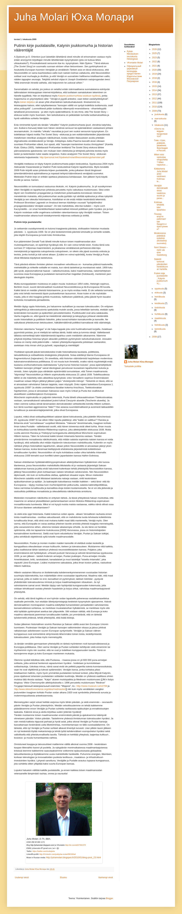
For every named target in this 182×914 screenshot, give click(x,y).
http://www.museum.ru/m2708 (91, 686)
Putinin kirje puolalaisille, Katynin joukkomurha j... (160, 278)
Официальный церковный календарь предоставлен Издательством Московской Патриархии (134, 73)
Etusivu (63, 877)
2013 (154, 94)
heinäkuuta (160, 296)
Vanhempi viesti (105, 877)
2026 (154, 49)
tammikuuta (160, 329)
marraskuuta (160, 118)
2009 (154, 111)
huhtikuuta (160, 314)
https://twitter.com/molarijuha (44, 851)
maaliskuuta (160, 318)
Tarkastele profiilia (132, 366)
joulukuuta (160, 114)
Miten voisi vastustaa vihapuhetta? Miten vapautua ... (161, 159)
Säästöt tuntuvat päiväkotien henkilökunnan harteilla (161, 264)
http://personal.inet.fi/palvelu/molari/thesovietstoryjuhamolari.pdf (72, 157)
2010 (154, 106)
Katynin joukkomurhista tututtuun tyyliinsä (79, 95)
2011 (154, 102)
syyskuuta (159, 288)
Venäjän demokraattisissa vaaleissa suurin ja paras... (161, 192)
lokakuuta (159, 125)
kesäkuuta (160, 303)
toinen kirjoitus (27, 102)
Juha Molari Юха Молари (140, 362)
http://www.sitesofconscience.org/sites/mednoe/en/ (40, 689)
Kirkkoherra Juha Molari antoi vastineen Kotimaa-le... (160, 175)
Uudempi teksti (22, 877)
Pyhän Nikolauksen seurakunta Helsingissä (132, 55)
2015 (154, 86)
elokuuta (159, 292)
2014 (154, 90)
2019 (154, 74)
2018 (154, 78)
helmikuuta (160, 325)
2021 (154, 66)
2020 (154, 70)
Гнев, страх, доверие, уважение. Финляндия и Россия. (161, 145)
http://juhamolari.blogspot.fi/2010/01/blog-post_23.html (73, 857)
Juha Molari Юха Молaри (74, 17)
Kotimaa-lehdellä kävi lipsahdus (160, 206)
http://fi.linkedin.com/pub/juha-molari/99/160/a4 (58, 854)
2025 (154, 53)
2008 (154, 336)
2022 (154, 61)
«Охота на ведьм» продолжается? (160, 133)
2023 (154, 57)
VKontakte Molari (135, 62)
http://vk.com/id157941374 (75, 845)
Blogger (109, 898)
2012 (154, 98)
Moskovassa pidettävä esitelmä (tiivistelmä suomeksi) (160, 238)
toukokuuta (160, 307)
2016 (154, 82)
